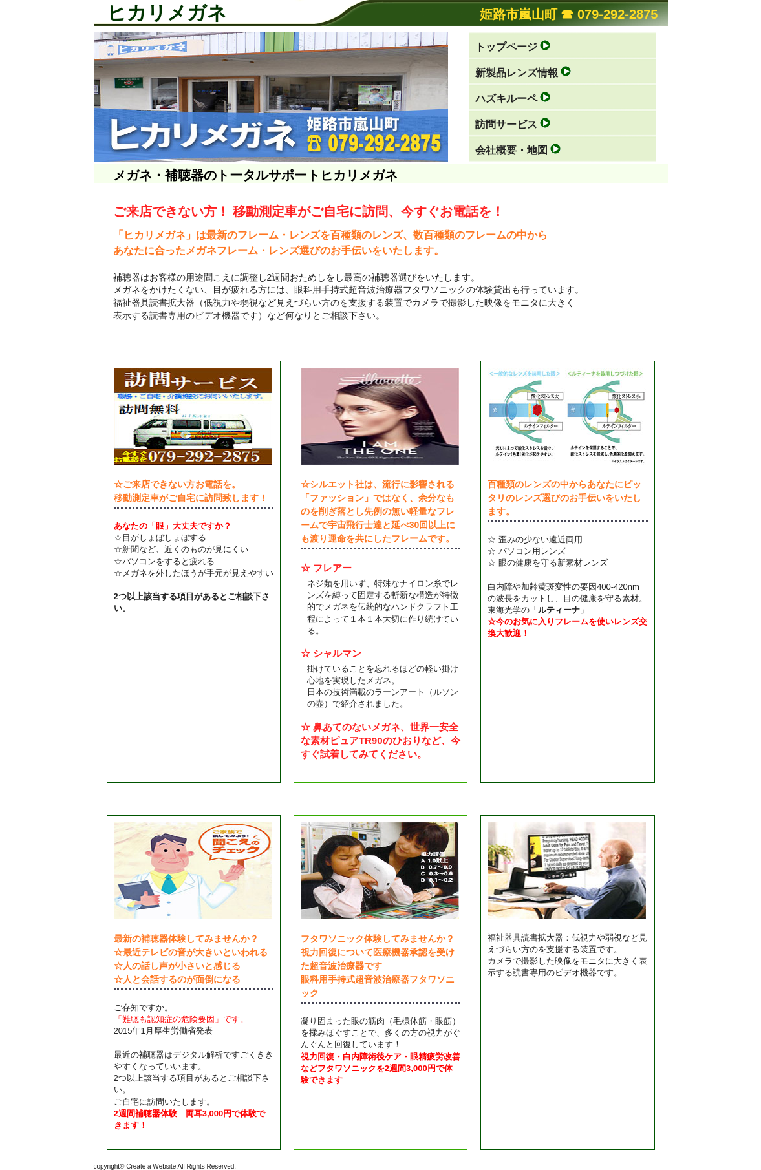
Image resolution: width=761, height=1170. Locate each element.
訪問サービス (506, 124)
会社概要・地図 (511, 150)
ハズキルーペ (506, 98)
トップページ (506, 46)
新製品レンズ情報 (516, 72)
